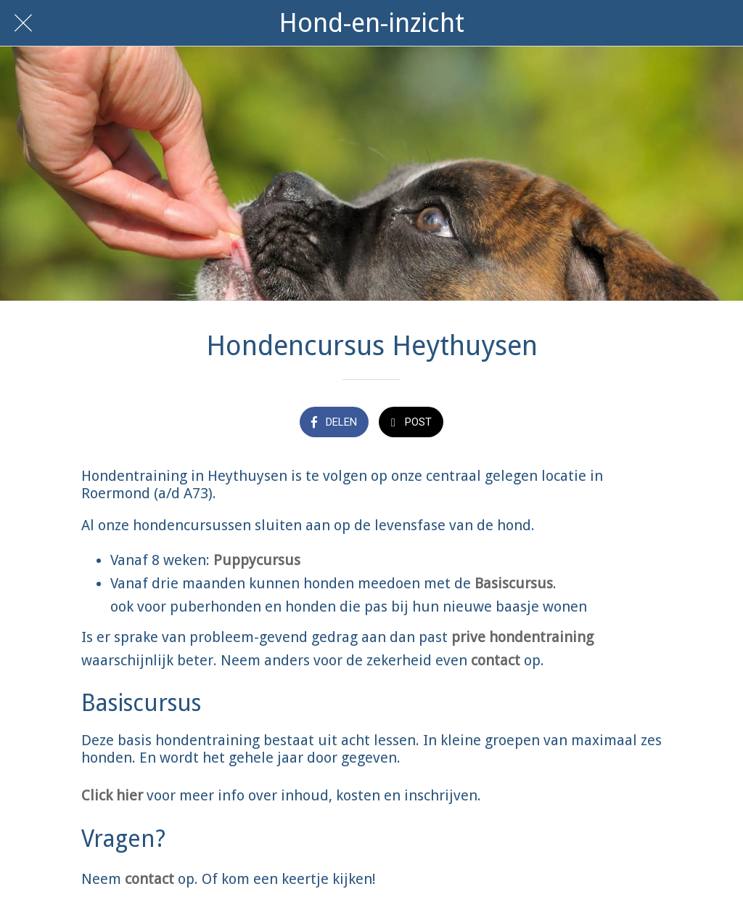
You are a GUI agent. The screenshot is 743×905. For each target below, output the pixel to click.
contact (495, 660)
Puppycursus (256, 560)
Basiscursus (514, 583)
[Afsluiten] (23, 23)
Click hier (112, 795)
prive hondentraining (522, 637)
